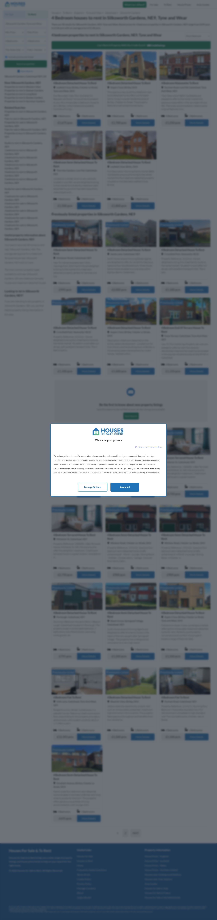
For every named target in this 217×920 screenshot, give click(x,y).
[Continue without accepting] (148, 447)
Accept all (125, 487)
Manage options (92, 487)
